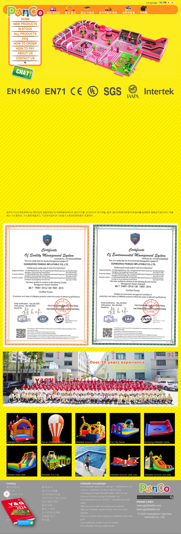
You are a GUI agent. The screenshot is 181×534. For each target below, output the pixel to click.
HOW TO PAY (25, 48)
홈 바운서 (47, 487)
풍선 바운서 (13, 487)
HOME (25, 19)
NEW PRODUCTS (25, 23)
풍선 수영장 (87, 10)
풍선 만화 (47, 505)
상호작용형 (128, 10)
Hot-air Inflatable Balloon (53, 442)
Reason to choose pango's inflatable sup (100, 496)
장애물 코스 (48, 516)
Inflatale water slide (16, 475)
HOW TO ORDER (25, 43)
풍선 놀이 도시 (14, 494)
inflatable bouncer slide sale (123, 475)
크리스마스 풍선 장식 (54, 498)
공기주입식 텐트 (108, 10)
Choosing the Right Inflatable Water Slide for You (104, 493)
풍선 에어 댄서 (50, 501)
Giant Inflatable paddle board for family (99, 522)
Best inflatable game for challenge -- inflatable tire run (106, 487)
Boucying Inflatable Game (157, 442)
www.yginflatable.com (149, 505)
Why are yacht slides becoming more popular (102, 506)
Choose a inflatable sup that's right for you (101, 490)
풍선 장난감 (53, 10)
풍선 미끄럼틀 (50, 490)
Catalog (11, 483)
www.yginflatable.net (148, 509)
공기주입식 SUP (51, 512)
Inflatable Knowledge (93, 483)
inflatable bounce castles (19, 442)
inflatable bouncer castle (87, 442)
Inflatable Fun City (50, 475)
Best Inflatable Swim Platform (90, 475)
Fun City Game (117, 442)
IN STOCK (25, 28)
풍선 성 (10, 490)
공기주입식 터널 (51, 494)
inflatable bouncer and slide (158, 475)
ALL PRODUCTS (25, 33)
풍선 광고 (70, 10)
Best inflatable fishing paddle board (97, 526)
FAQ (25, 38)
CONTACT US (25, 58)
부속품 (143, 10)
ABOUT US (25, 53)
